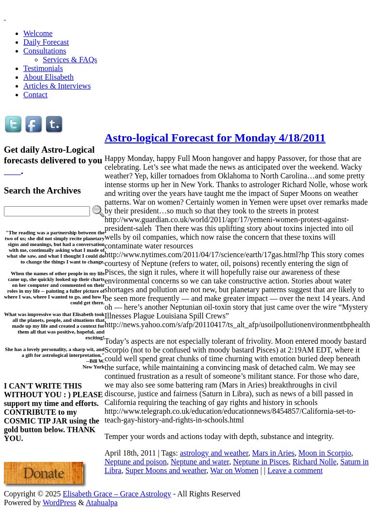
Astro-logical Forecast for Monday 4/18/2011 (215, 137)
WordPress (59, 502)
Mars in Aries (273, 453)
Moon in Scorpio (325, 453)
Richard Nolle (314, 462)
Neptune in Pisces (261, 462)
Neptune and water (200, 462)
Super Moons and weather (166, 470)
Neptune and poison (136, 462)
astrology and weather (214, 453)
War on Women (234, 470)
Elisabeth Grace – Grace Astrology (117, 494)
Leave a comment (295, 470)
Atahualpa (102, 502)
